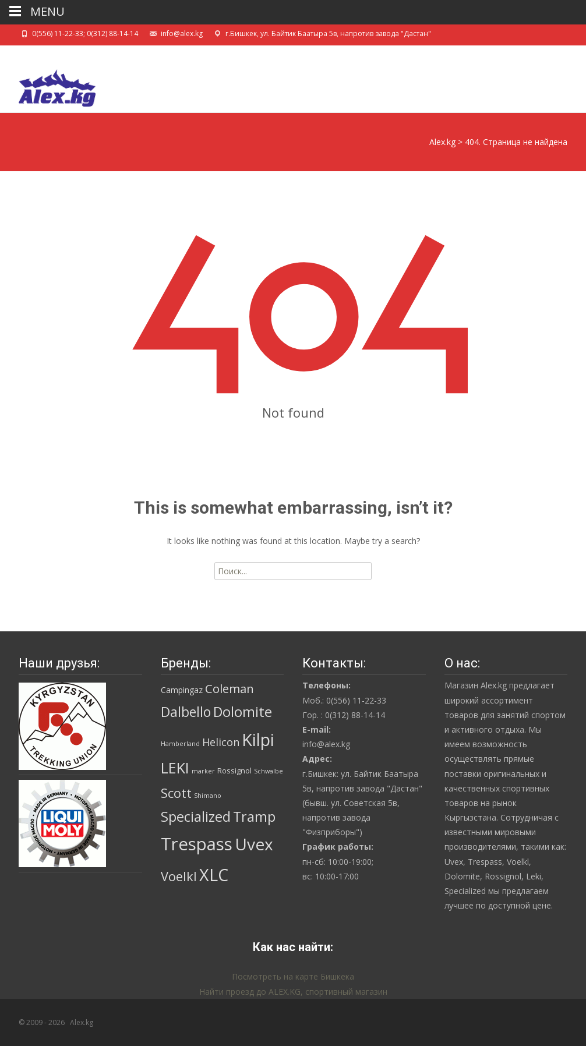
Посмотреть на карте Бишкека (293, 976)
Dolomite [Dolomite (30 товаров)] (242, 711)
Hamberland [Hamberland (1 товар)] (180, 744)
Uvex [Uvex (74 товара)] (254, 844)
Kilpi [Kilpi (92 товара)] (258, 739)
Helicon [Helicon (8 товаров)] (220, 742)
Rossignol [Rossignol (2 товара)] (234, 770)
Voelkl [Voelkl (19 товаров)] (179, 876)
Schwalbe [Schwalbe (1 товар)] (268, 771)
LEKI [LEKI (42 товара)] (175, 768)
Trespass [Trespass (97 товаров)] (196, 844)
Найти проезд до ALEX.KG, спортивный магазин (293, 991)
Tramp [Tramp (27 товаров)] (254, 816)
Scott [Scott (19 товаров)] (176, 792)
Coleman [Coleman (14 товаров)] (229, 688)
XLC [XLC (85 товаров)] (213, 874)
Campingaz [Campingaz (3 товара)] (182, 689)
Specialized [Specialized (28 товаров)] (196, 816)
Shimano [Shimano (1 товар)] (207, 795)
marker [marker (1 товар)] (203, 771)
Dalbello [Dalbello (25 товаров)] (186, 712)
